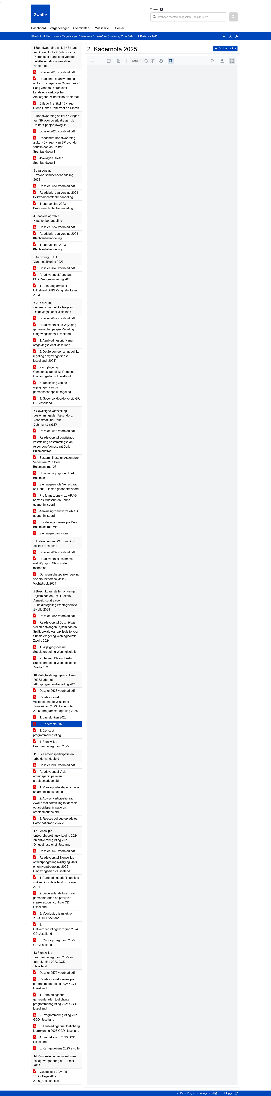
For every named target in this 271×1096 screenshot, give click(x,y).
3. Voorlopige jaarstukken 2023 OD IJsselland (53, 916)
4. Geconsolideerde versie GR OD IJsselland (56, 401)
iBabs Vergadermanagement (198, 1093)
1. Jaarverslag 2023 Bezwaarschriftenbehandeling (53, 206)
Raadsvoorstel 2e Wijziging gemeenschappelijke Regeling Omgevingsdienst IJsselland (54, 329)
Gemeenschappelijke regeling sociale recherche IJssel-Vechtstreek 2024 (56, 579)
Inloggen (230, 1093)
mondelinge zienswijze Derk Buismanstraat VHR (55, 524)
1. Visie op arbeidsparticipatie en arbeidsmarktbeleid (56, 789)
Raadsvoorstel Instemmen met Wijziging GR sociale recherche (53, 563)
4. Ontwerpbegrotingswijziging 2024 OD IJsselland (55, 929)
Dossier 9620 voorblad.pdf (54, 131)
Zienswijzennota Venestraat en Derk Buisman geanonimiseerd (56, 487)
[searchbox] (188, 16)
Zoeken (154, 9)
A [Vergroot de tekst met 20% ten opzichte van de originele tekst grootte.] (230, 36)
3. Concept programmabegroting (47, 733)
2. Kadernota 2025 (48, 724)
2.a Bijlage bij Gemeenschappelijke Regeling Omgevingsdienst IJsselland (54, 372)
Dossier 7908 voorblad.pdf (54, 765)
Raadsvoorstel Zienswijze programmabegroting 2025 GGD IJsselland (54, 984)
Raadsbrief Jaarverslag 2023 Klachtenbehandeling (55, 236)
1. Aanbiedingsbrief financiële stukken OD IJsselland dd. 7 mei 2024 (56, 882)
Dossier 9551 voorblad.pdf (54, 186)
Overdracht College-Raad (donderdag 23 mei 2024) (107, 36)
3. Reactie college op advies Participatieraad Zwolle (55, 821)
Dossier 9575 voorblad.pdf (54, 972)
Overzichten (81, 28)
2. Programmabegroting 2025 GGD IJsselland (55, 1017)
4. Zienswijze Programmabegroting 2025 (51, 744)
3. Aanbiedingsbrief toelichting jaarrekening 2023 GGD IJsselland (56, 1028)
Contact (120, 28)
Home (56, 36)
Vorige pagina (225, 48)
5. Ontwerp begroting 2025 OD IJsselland (54, 942)
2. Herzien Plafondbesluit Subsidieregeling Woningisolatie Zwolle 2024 (55, 663)
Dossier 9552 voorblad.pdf (54, 227)
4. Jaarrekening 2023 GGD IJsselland (54, 1039)
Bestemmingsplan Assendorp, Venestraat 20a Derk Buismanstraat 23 (56, 462)
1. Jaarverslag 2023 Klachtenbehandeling (49, 247)
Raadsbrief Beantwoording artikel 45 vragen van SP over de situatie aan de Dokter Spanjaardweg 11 (55, 144)
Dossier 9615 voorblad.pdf (54, 72)
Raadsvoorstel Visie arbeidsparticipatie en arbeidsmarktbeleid (49, 776)
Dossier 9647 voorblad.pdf (54, 318)
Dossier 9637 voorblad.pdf (54, 690)
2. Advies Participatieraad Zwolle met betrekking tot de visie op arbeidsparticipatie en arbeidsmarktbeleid (55, 805)
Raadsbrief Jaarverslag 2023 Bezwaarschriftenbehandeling (55, 195)
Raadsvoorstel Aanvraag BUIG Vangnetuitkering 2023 (52, 277)
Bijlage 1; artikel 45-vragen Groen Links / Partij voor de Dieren (56, 106)
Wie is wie (102, 28)
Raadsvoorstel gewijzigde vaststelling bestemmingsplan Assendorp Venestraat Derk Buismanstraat (53, 444)
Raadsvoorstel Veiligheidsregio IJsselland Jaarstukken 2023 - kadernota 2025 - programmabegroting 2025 (55, 704)
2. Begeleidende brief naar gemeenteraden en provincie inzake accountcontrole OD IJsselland (54, 900)
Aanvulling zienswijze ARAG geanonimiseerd (55, 513)
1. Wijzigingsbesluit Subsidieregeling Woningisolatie (55, 649)
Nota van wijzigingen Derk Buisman (54, 475)
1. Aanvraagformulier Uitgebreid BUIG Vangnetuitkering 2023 (55, 290)
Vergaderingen (59, 28)
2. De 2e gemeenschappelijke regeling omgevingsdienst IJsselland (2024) (56, 356)
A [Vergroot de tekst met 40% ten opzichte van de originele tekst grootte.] (236, 36)
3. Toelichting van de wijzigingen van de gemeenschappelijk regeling (52, 387)
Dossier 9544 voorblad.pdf (54, 431)
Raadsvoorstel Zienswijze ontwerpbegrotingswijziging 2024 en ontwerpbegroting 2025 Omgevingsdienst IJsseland (55, 864)
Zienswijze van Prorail (51, 533)
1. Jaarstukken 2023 (49, 717)
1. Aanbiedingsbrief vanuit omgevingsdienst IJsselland (53, 343)
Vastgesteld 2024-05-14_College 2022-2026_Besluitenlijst (50, 1076)
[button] (233, 16)
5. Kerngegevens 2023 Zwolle (56, 1048)
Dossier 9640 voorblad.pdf (54, 268)
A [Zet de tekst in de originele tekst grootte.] (224, 36)
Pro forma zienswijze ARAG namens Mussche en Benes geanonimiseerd (55, 500)
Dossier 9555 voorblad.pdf (54, 616)
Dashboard (38, 28)
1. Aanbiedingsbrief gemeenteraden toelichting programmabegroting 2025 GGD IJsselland (54, 1001)
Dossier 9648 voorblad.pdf (54, 851)
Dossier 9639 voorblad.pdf (54, 552)
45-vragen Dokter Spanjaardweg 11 (48, 160)
